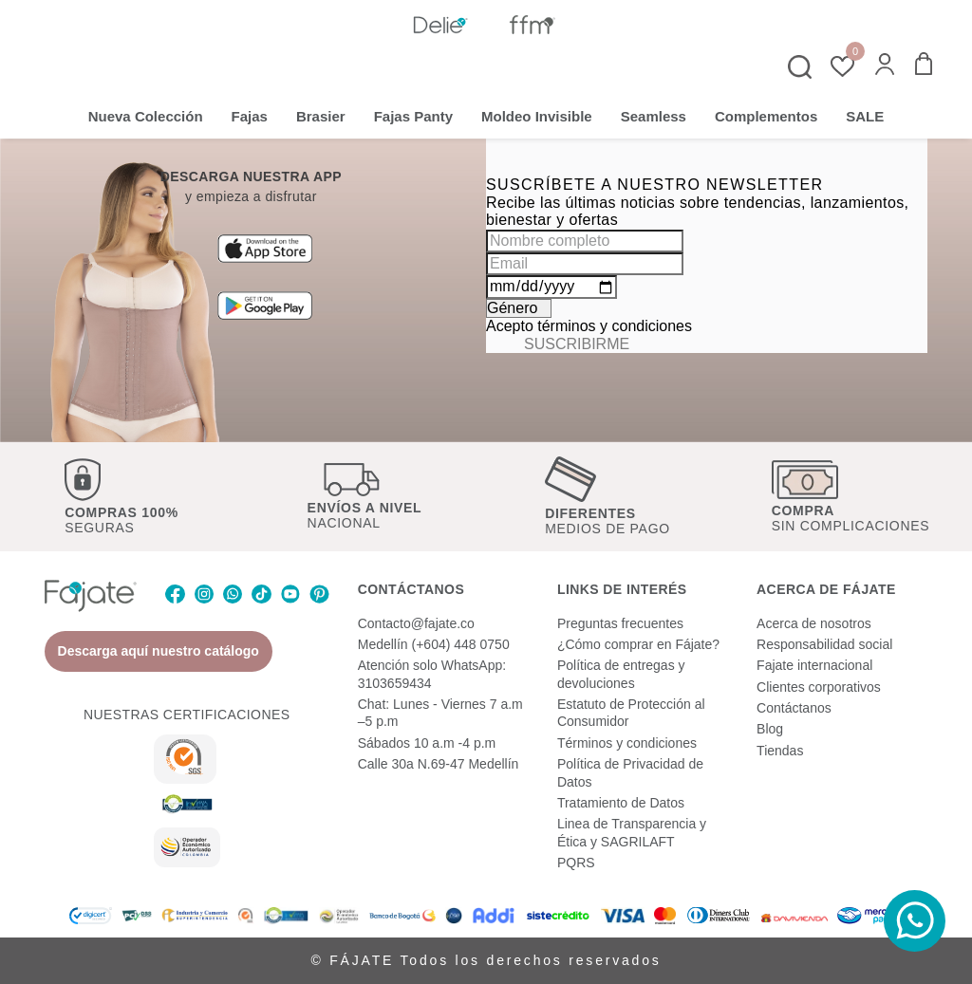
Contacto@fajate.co (416, 623)
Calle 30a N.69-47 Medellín (438, 763)
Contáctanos (794, 707)
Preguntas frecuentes (620, 623)
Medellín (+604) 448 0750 (434, 644)
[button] (884, 65)
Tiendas (780, 750)
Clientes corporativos (819, 687)
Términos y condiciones (627, 743)
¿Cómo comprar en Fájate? (638, 644)
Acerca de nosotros (814, 623)
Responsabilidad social (824, 644)
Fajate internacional (814, 665)
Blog (770, 728)
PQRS (576, 862)
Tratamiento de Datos (620, 802)
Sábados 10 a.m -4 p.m (427, 743)
